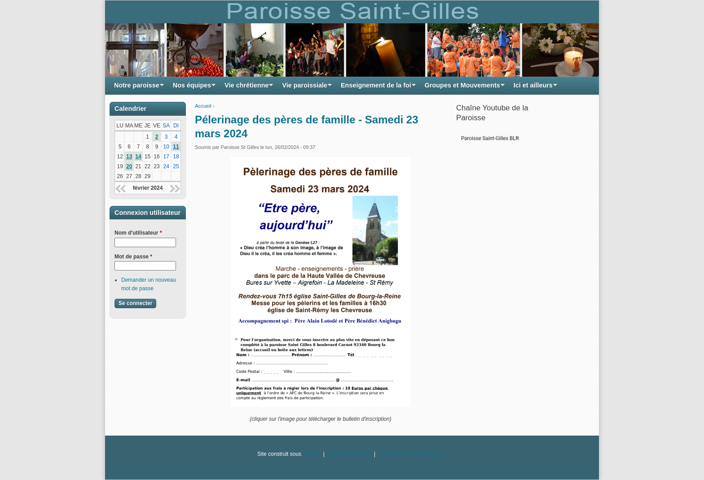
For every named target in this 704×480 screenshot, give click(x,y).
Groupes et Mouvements (462, 88)
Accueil (203, 106)
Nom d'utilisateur (138, 233)
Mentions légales (349, 454)
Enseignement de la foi (376, 88)
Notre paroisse (137, 88)
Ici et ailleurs (533, 88)
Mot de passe (133, 256)
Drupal (310, 454)
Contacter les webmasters (411, 454)
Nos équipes (192, 88)
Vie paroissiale (304, 88)
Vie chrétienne (246, 88)
